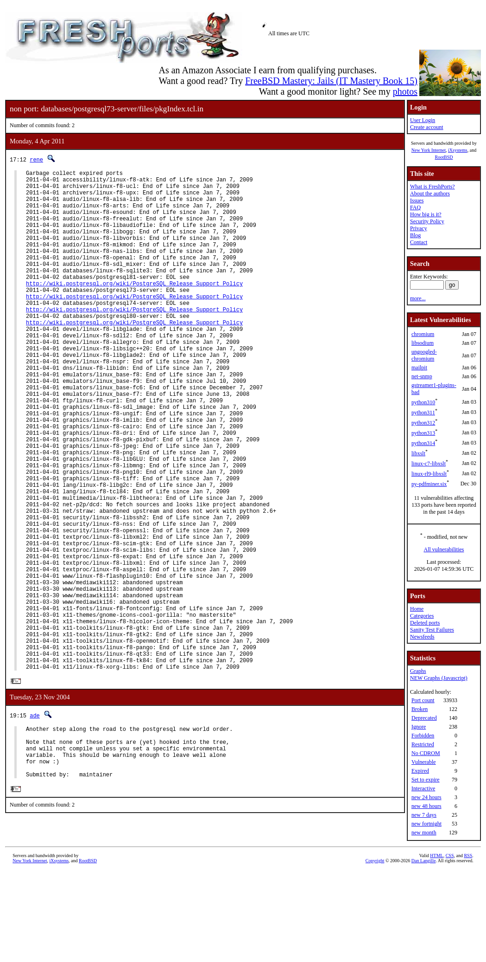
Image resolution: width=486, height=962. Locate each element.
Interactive (423, 788)
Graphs (418, 671)
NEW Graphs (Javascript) (438, 678)
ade (35, 823)
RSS (468, 946)
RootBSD (444, 157)
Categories (422, 616)
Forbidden (422, 735)
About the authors (430, 193)
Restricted (422, 744)
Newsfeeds (422, 636)
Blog (415, 235)
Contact (418, 242)
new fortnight (426, 823)
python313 (423, 433)
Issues (416, 200)
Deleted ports (425, 623)
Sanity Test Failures (432, 629)
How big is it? (426, 214)
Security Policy (427, 221)
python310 (423, 402)
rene (36, 159)
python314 (423, 443)
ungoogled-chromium (424, 355)
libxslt (418, 453)
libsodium (422, 343)
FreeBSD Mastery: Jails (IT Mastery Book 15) (331, 81)
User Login (422, 120)
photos (405, 91)
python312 (423, 423)
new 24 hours (426, 797)
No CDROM (425, 753)
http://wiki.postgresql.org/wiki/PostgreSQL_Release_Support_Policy (134, 308)
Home (416, 609)
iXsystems (457, 150)
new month (423, 832)
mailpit (419, 367)
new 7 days (423, 815)
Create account (426, 127)
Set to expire (425, 779)
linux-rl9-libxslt (429, 474)
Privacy (418, 228)
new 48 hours (426, 806)
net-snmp (421, 376)
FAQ (415, 207)
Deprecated (424, 718)
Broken (419, 709)
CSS (450, 946)
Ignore (418, 726)
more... (418, 298)
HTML (436, 946)
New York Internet (428, 150)
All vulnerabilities (444, 549)
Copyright (375, 951)
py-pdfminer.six (429, 484)
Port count (423, 700)
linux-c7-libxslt (428, 463)
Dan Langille (423, 951)
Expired (420, 771)
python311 (423, 412)
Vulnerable (423, 762)
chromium (422, 334)
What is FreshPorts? (432, 186)
